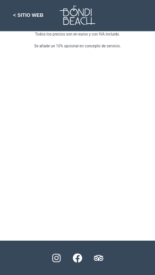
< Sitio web (28, 15)
